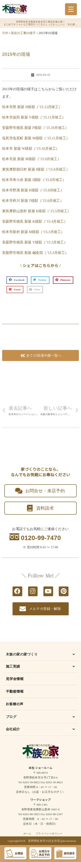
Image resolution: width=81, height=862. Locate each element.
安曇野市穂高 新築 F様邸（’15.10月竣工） (35, 128)
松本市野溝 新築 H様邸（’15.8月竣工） (33, 190)
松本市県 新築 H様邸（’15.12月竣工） (32, 107)
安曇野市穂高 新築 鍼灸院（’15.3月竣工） (35, 252)
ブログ (11, 717)
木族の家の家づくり (22, 654)
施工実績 (13, 666)
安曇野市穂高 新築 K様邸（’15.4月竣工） (34, 221)
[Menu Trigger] (71, 9)
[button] (16, 280)
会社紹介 (13, 729)
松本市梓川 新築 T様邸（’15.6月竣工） (33, 200)
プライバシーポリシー (49, 833)
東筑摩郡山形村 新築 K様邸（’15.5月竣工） (36, 211)
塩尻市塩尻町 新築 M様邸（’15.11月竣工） (36, 138)
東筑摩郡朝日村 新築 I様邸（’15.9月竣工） (36, 169)
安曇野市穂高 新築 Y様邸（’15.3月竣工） (34, 242)
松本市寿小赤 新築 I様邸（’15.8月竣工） (34, 180)
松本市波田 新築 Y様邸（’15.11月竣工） (34, 117)
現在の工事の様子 (23, 33)
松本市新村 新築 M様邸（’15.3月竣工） (33, 232)
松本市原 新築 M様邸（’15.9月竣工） (31, 159)
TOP (5, 33)
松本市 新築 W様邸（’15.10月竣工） (30, 148)
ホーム (27, 833)
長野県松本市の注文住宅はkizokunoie (52, 840)
